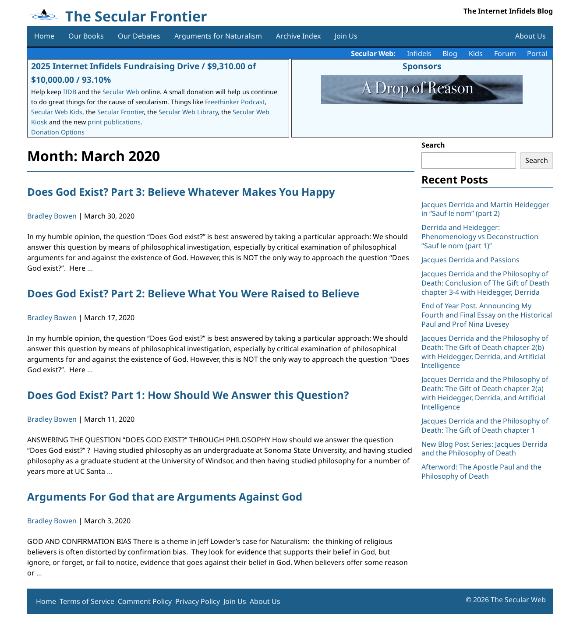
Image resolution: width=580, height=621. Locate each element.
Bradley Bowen (52, 216)
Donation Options (58, 132)
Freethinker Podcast (235, 102)
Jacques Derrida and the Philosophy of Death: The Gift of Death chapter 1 (484, 425)
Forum (505, 53)
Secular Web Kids (56, 112)
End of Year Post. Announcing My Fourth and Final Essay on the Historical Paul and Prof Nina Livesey (486, 315)
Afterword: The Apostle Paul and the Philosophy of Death (481, 471)
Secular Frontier (120, 112)
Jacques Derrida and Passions (470, 260)
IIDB (69, 92)
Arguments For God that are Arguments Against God (164, 496)
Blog (449, 53)
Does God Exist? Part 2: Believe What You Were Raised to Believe (193, 293)
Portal (537, 53)
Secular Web (121, 92)
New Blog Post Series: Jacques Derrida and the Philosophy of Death (484, 448)
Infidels (419, 53)
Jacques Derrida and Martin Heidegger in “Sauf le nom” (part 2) (485, 209)
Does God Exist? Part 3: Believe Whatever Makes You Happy (181, 191)
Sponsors (422, 66)
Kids (476, 53)
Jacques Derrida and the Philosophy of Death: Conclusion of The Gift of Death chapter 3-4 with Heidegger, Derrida (485, 283)
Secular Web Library (188, 112)
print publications (114, 122)
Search (433, 145)
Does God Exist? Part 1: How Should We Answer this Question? (188, 395)
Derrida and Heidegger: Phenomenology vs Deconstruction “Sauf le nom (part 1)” (479, 236)
